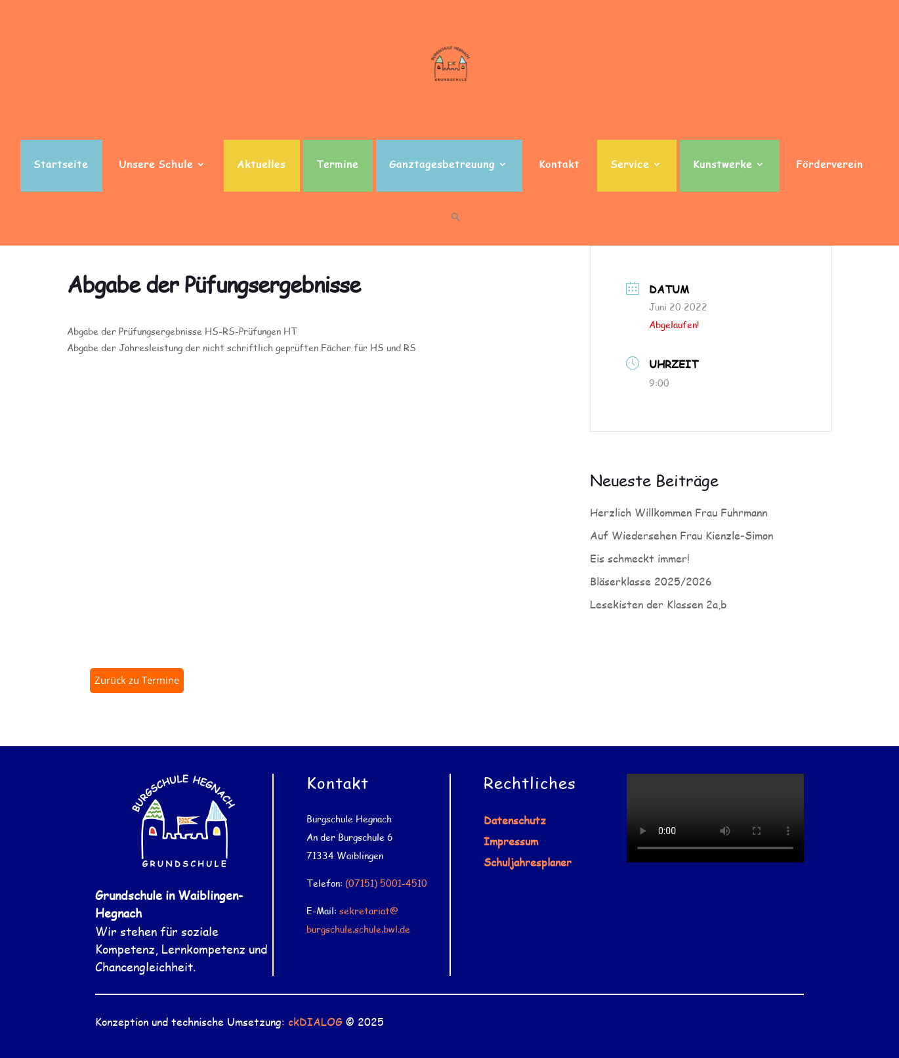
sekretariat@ (368, 910)
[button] (456, 228)
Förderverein (829, 165)
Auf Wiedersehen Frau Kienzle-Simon (681, 535)
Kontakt (559, 165)
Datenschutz (515, 820)
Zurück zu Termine (136, 680)
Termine (337, 165)
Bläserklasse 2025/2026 (651, 581)
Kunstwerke (722, 165)
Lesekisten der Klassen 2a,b (658, 604)
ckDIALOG (315, 1021)
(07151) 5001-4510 (386, 883)
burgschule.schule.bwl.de (358, 929)
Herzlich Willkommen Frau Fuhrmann (678, 512)
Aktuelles (261, 165)
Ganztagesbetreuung (442, 165)
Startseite (60, 165)
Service (629, 165)
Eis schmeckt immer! (640, 558)
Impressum (511, 841)
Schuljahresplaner (528, 862)
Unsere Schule (156, 165)
